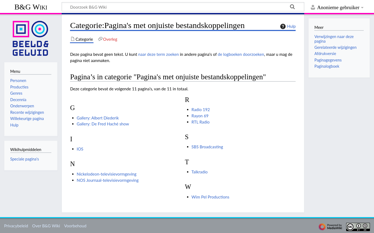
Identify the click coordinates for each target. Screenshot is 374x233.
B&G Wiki (30, 7)
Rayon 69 (200, 115)
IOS (80, 148)
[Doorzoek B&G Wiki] (183, 6)
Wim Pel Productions (210, 196)
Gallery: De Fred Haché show (103, 123)
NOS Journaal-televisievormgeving (108, 180)
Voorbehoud (75, 225)
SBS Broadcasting (207, 146)
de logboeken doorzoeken (241, 54)
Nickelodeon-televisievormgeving (106, 174)
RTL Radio (201, 121)
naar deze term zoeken (158, 54)
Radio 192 (201, 109)
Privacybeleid (16, 225)
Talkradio (200, 171)
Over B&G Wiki (46, 225)
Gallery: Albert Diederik (98, 117)
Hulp (287, 26)
